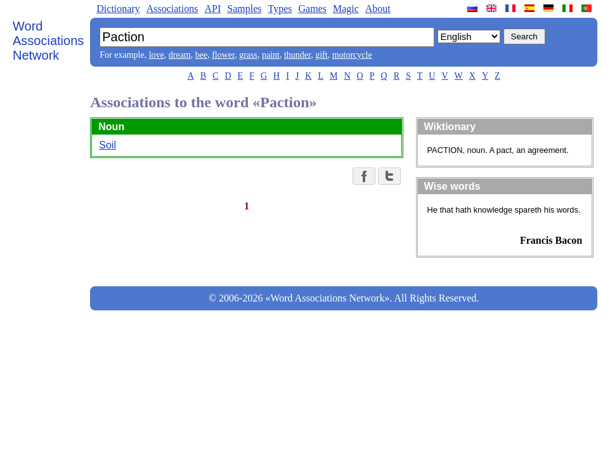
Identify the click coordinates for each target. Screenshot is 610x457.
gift (321, 55)
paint (271, 55)
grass (248, 55)
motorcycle (352, 55)
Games (312, 8)
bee (201, 55)
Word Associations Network (48, 40)
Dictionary (118, 8)
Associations (172, 8)
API (212, 8)
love (156, 55)
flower (223, 55)
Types (280, 8)
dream (180, 55)
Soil (107, 145)
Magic (346, 8)
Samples (244, 8)
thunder (297, 55)
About (378, 8)
